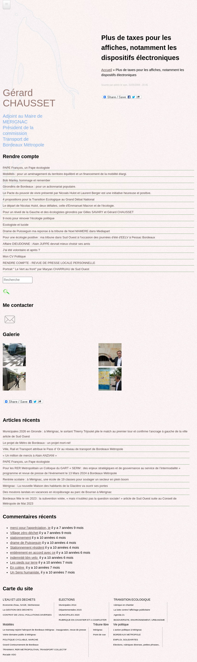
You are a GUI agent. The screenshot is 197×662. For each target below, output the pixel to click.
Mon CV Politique (14, 256)
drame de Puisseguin (25, 543)
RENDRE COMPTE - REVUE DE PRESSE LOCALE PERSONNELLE (49, 263)
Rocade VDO (9, 654)
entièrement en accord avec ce (32, 552)
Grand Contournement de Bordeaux (21, 644)
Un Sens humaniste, (25, 572)
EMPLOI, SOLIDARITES (125, 639)
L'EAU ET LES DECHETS (19, 599)
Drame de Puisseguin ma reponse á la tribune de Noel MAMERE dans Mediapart (56, 231)
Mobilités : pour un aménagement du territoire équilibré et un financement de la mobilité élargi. (65, 174)
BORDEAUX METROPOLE (127, 634)
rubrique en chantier (124, 605)
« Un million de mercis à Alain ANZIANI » (30, 455)
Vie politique (120, 624)
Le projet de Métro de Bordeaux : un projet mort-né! (37, 443)
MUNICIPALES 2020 (69, 614)
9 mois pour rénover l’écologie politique (29, 218)
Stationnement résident (27, 547)
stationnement (20, 537)
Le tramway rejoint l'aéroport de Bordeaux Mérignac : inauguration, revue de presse (44, 629)
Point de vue (99, 634)
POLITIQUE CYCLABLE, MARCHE (20, 639)
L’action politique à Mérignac (127, 629)
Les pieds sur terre (24, 562)
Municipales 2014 (67, 605)
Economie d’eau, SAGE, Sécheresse (21, 605)
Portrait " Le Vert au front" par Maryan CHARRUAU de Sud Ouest (46, 269)
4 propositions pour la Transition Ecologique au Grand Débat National (48, 199)
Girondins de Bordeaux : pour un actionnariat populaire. (39, 186)
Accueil (106, 70)
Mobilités (8, 624)
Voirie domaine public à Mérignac (19, 634)
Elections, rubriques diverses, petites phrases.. (136, 644)
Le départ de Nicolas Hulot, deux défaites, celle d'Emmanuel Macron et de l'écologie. (59, 205)
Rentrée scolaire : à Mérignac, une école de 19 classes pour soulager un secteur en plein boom (66, 479)
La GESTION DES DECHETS (18, 609)
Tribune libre (101, 624)
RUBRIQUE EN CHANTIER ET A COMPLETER (82, 620)
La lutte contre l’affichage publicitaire (132, 609)
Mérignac (97, 629)
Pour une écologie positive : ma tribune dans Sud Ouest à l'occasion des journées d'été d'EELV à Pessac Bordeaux (79, 237)
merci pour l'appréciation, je (30, 528)
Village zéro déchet (24, 533)
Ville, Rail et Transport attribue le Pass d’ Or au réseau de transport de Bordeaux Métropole (63, 449)
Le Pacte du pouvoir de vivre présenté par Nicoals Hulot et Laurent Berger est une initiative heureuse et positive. (77, 193)
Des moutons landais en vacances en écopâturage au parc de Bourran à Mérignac (57, 492)
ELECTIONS (67, 599)
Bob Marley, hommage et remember (26, 180)
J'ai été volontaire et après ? (21, 250)
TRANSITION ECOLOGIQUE (132, 599)
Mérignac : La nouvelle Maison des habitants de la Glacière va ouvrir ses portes (55, 486)
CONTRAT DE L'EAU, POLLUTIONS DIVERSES (27, 614)
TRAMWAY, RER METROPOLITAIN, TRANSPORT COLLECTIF (35, 649)
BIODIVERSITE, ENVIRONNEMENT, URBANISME (139, 620)
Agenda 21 (119, 614)
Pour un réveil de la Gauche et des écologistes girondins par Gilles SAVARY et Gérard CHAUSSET (68, 212)
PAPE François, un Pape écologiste (26, 167)
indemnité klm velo (24, 557)
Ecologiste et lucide (16, 224)
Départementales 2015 (70, 609)
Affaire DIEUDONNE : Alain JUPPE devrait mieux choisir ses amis (46, 243)
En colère (17, 567)
